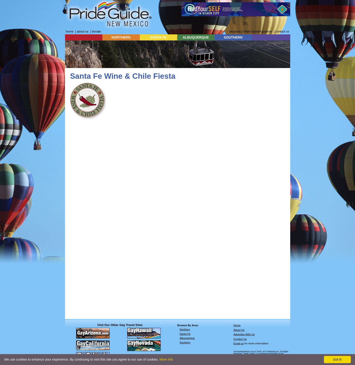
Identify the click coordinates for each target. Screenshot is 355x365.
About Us (239, 330)
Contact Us (240, 339)
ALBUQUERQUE (196, 37)
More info (166, 359)
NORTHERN (120, 37)
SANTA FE (158, 37)
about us (82, 31)
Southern (185, 342)
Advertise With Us (244, 334)
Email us (239, 343)
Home (237, 325)
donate (96, 31)
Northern (185, 329)
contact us (282, 31)
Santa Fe (185, 333)
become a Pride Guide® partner (250, 31)
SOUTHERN (233, 37)
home (69, 31)
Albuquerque (187, 338)
